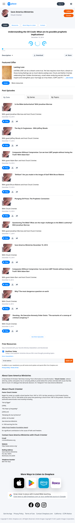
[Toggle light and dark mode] (71, 4)
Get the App (7, 514)
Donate (68, 15)
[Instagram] (44, 505)
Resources (15, 25)
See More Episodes (37, 337)
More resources (17, 83)
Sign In (60, 4)
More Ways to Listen (29, 25)
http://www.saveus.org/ (9, 446)
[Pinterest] (37, 505)
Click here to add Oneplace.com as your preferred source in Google (39, 496)
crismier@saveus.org (8, 440)
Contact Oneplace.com (44, 514)
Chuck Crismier (16, 15)
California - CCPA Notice (63, 514)
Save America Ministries (22, 12)
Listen (5, 25)
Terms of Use (30, 514)
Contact (42, 25)
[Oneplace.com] (11, 4)
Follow (69, 11)
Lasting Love (19, 67)
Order (6, 83)
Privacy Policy (19, 514)
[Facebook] (31, 505)
